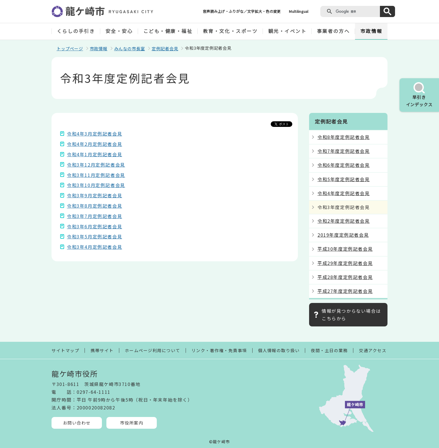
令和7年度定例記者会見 (343, 151)
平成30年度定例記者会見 (345, 248)
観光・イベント (287, 30)
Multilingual (298, 11)
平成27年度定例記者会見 (345, 291)
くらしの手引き (76, 30)
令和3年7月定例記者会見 (94, 216)
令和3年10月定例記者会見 (96, 185)
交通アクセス (372, 350)
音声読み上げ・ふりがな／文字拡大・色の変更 (242, 11)
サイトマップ (65, 350)
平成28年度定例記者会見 (345, 277)
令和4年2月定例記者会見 (94, 144)
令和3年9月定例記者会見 (94, 195)
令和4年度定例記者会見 (343, 193)
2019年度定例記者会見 (343, 234)
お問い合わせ (77, 423)
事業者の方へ (333, 30)
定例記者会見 (165, 48)
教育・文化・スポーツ (230, 30)
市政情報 (371, 30)
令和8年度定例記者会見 (343, 137)
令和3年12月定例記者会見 (96, 164)
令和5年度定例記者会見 (343, 179)
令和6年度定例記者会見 (343, 165)
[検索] (356, 11)
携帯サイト (102, 350)
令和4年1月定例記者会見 (94, 154)
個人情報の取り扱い (279, 350)
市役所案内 (131, 423)
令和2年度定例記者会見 (343, 220)
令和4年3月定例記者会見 (94, 133)
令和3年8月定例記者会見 (94, 205)
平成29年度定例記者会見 (345, 263)
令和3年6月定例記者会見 (94, 226)
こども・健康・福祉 (168, 30)
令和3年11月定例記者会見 (96, 175)
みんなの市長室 (129, 48)
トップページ (70, 48)
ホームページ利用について (152, 350)
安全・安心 (119, 30)
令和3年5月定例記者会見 (94, 236)
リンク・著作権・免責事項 (219, 350)
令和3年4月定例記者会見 (94, 246)
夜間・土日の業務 (329, 350)
